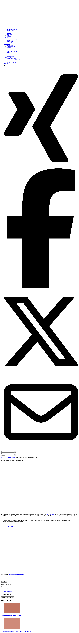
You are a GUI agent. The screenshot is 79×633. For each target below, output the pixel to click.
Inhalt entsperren (6, 524)
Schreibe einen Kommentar (7, 597)
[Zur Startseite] (23, 24)
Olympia (5, 590)
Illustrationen (9, 34)
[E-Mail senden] (41, 449)
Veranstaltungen (10, 56)
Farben (8, 31)
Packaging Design (10, 42)
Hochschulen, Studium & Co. (13, 61)
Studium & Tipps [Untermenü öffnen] (7, 57)
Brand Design (10, 28)
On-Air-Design (11, 457)
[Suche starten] (15, 452)
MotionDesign (10, 45)
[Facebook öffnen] (41, 288)
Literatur (8, 55)
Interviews (9, 53)
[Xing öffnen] (41, 167)
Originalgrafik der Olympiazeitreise (16, 574)
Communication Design (12, 29)
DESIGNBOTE (4, 457)
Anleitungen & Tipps (11, 58)
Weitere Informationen (8, 526)
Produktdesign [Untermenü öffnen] (7, 37)
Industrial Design (10, 40)
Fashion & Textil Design (12, 39)
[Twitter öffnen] (41, 374)
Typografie (9, 36)
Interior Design (10, 41)
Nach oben (3, 581)
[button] (1, 453)
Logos (8, 35)
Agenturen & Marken (8, 63)
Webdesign (9, 47)
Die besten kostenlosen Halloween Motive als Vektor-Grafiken (17, 631)
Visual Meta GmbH (50, 514)
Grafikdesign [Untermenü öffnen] (6, 26)
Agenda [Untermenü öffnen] (5, 48)
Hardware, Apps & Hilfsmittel (13, 59)
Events (8, 52)
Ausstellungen (10, 50)
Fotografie (9, 33)
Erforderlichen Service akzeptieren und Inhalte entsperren (23, 524)
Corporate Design (10, 30)
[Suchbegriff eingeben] (7, 452)
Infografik (6, 588)
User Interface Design (11, 46)
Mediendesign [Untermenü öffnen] (7, 44)
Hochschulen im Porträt (12, 62)
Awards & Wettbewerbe (12, 51)
